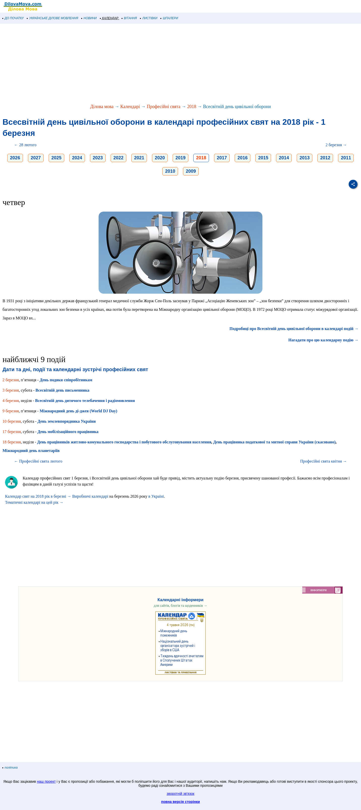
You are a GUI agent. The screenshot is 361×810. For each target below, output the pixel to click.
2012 (325, 157)
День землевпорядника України (67, 421)
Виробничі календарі (90, 496)
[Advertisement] (151, 64)
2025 (56, 157)
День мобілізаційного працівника (68, 431)
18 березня (12, 442)
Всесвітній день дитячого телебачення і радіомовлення (85, 400)
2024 (77, 157)
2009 (191, 171)
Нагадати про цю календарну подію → (323, 340)
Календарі (130, 106)
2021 (139, 157)
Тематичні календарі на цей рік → (34, 502)
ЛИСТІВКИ (148, 18)
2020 (160, 157)
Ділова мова (102, 106)
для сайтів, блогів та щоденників (180, 606)
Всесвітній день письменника (62, 390)
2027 (36, 157)
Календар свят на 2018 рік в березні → (38, 496)
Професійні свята (163, 106)
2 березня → (336, 145)
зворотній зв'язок (180, 794)
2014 (284, 157)
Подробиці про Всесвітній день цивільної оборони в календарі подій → (293, 328)
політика (10, 767)
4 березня (11, 400)
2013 (304, 157)
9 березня (11, 411)
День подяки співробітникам (66, 380)
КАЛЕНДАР (109, 18)
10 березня (12, 421)
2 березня (11, 380)
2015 (263, 157)
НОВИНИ (89, 18)
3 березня (11, 390)
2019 (180, 157)
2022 (118, 157)
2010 (170, 171)
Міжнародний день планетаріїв (31, 450)
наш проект (46, 781)
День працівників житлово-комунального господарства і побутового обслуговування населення (124, 442)
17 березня (12, 431)
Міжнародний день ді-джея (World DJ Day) (78, 411)
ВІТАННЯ (129, 18)
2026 (15, 157)
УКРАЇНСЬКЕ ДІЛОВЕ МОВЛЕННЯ (52, 18)
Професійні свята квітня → (323, 461)
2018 (191, 106)
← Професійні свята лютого (38, 461)
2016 (242, 157)
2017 (222, 157)
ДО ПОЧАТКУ (13, 18)
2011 (346, 157)
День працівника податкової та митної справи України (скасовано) (274, 442)
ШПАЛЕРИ (169, 18)
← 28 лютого (25, 145)
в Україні (156, 496)
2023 (98, 157)
